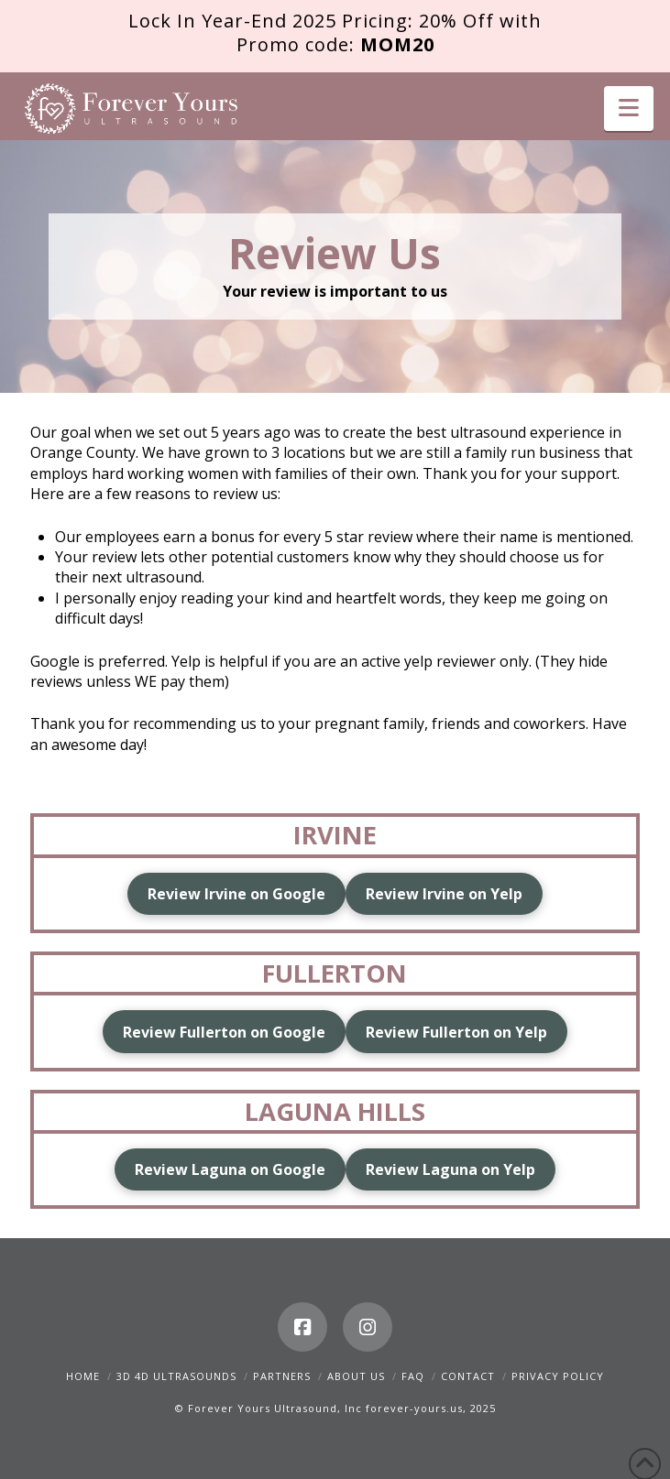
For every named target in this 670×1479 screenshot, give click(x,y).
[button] (628, 108)
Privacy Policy (557, 1376)
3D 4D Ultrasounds (176, 1376)
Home (83, 1376)
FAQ (412, 1376)
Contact (468, 1376)
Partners (282, 1376)
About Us (356, 1376)
